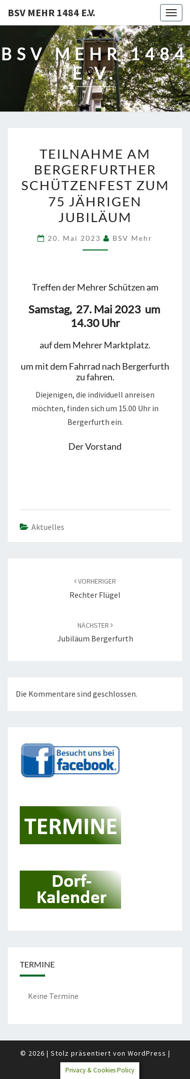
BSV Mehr (132, 238)
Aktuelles (47, 527)
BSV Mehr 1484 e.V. (51, 12)
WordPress (147, 1053)
